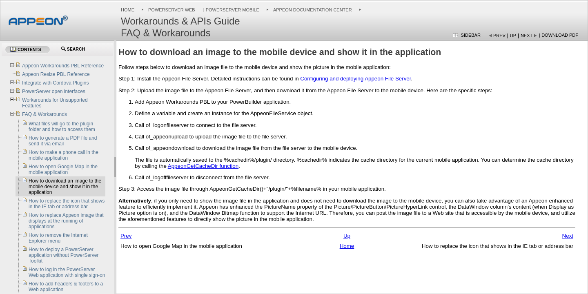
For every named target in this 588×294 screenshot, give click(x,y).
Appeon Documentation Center (312, 9)
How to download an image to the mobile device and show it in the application (65, 186)
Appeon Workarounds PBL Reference (63, 66)
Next (526, 35)
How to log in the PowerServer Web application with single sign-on (67, 272)
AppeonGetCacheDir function (203, 166)
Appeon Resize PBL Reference (56, 74)
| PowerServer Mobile (230, 9)
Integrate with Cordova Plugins (55, 83)
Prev (499, 35)
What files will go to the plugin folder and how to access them (62, 126)
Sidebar (471, 35)
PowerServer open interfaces (53, 91)
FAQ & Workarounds (44, 114)
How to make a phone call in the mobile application (63, 155)
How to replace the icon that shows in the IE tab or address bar (67, 203)
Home (127, 9)
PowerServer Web (171, 9)
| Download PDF (558, 35)
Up (513, 35)
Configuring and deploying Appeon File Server (355, 79)
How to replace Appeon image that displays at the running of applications (66, 220)
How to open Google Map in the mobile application (63, 169)
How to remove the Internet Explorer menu (58, 238)
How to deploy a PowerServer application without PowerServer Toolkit (63, 255)
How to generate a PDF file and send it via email (63, 141)
